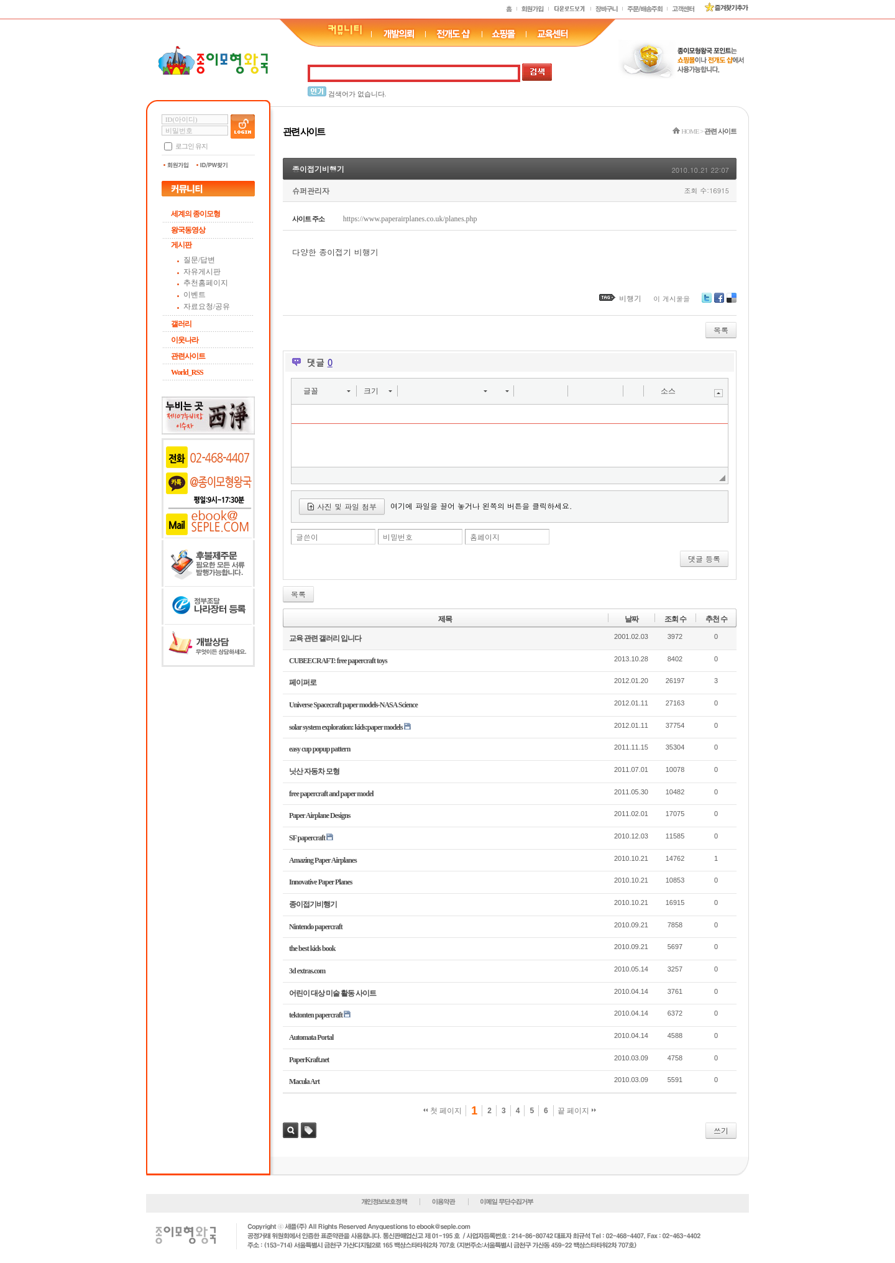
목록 (721, 329)
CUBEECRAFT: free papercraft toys (338, 660)
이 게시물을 (671, 298)
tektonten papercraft (315, 1015)
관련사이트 (188, 356)
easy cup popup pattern (319, 749)
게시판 (181, 245)
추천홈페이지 (205, 282)
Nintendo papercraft (315, 926)
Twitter (707, 302)
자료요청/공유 (206, 306)
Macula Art (304, 1081)
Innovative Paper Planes (320, 882)
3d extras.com (307, 971)
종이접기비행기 (318, 168)
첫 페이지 (442, 1110)
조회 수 (675, 619)
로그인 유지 (191, 146)
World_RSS (187, 372)
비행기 (630, 298)
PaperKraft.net (309, 1059)
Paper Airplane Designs (319, 815)
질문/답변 (199, 259)
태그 (308, 1130)
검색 (290, 1130)
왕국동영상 (188, 230)
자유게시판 (202, 271)
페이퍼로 (302, 682)
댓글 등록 (704, 558)
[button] (326, 391)
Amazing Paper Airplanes (323, 860)
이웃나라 (184, 340)
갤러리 (181, 323)
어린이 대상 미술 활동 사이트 (332, 993)
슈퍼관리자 (310, 190)
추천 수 (716, 619)
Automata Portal (311, 1037)
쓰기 (721, 1130)
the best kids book (312, 948)
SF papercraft (307, 838)
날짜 (631, 619)
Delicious (732, 302)
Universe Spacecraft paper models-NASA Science (353, 704)
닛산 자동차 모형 (314, 771)
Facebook (719, 302)
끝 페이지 (577, 1110)
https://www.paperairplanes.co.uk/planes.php (410, 218)
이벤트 (194, 294)
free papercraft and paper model (331, 793)
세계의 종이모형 (195, 213)
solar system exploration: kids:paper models (346, 727)
